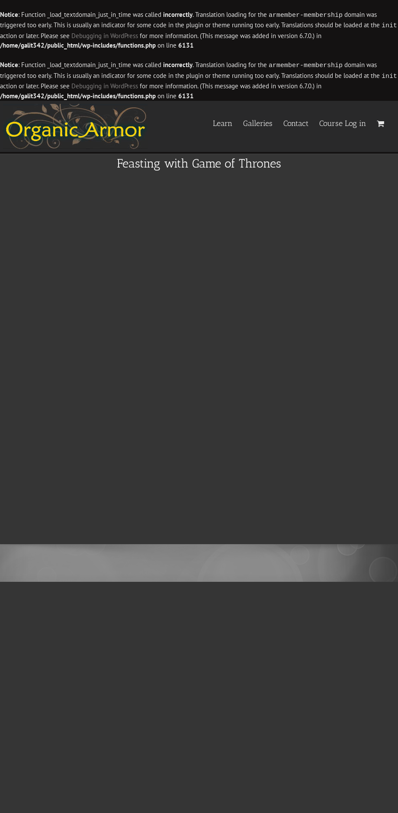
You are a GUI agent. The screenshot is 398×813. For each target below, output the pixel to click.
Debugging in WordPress (104, 35)
